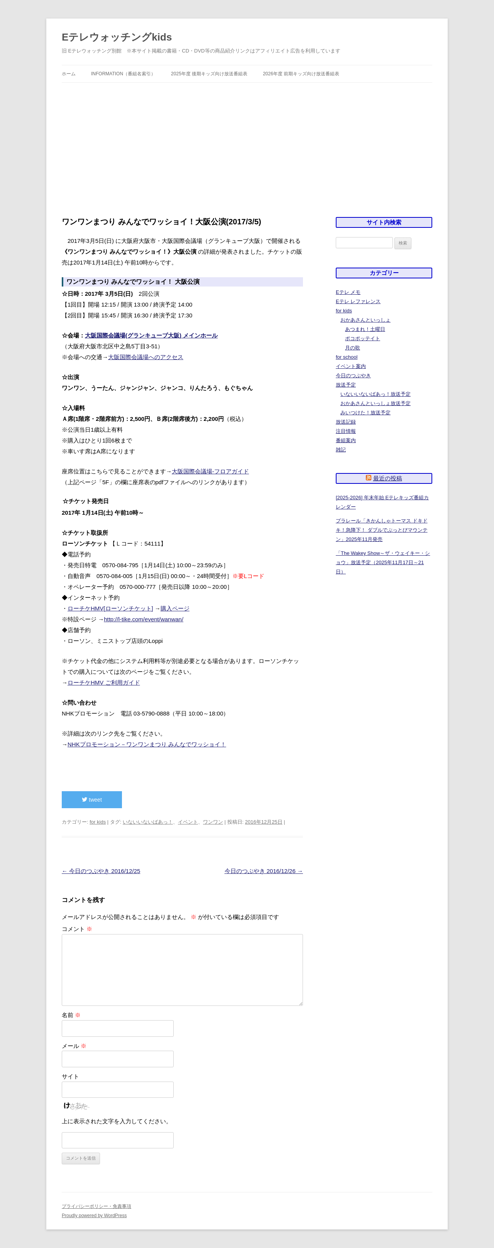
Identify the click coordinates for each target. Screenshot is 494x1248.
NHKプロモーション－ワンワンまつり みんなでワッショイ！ (147, 744)
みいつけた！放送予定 (365, 412)
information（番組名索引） (123, 73)
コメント (77, 929)
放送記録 (346, 422)
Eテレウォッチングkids (117, 37)
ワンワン (213, 822)
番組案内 (346, 440)
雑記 (341, 450)
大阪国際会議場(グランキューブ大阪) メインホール (151, 335)
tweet (92, 800)
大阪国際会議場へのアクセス (145, 357)
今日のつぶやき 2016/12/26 (264, 871)
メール (74, 1046)
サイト (70, 1076)
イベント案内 (351, 366)
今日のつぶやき (353, 375)
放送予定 (346, 385)
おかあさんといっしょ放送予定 (375, 403)
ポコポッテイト (362, 338)
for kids (98, 822)
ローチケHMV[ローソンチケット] (110, 608)
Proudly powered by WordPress (94, 1215)
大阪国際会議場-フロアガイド (210, 471)
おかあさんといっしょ (365, 320)
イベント (188, 822)
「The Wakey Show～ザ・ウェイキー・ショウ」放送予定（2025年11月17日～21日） (383, 562)
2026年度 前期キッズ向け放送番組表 (301, 73)
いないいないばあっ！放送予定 (375, 394)
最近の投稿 (387, 478)
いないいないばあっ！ (148, 822)
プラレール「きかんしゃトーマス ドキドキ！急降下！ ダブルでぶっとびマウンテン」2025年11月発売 (382, 530)
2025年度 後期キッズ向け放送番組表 (209, 73)
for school (346, 357)
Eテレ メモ (348, 292)
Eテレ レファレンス (358, 301)
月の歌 (352, 348)
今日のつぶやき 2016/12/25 (101, 871)
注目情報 (346, 431)
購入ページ (175, 608)
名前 (71, 1015)
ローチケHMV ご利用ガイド (104, 682)
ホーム (69, 73)
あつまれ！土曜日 (365, 329)
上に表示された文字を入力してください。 (117, 1121)
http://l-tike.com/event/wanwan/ (143, 619)
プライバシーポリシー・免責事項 (96, 1206)
